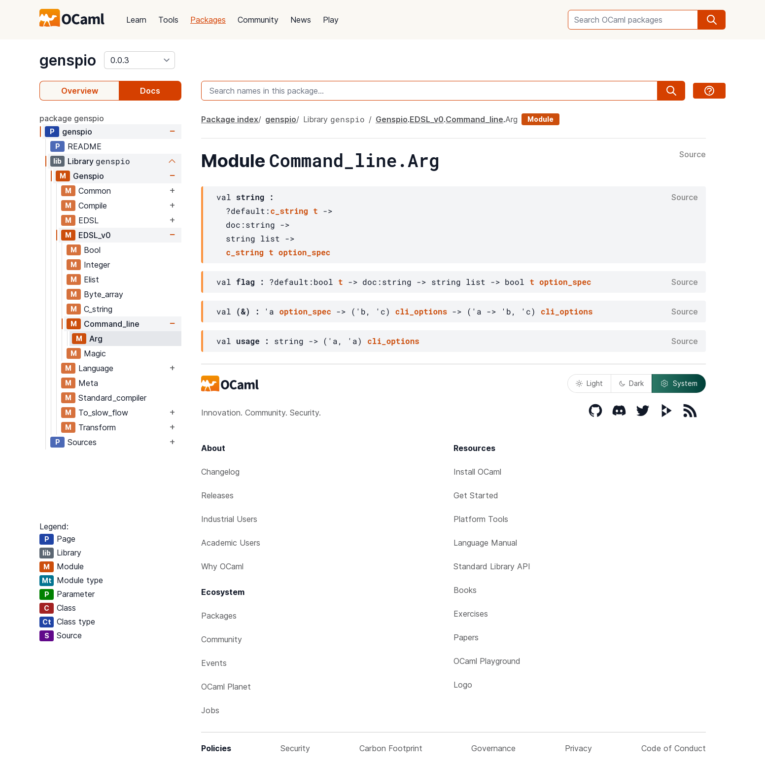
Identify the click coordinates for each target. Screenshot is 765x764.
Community (258, 20)
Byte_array (103, 294)
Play (331, 20)
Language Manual (485, 543)
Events (214, 663)
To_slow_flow (103, 412)
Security (295, 748)
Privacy (578, 748)
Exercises (470, 614)
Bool (92, 250)
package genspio (71, 118)
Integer (97, 265)
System (678, 383)
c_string (289, 211)
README (85, 146)
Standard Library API (491, 566)
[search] (712, 20)
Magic (95, 353)
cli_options (421, 311)
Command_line (111, 324)
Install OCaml (477, 472)
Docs (150, 91)
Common (94, 191)
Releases (217, 495)
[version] (139, 60)
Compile (92, 205)
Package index (229, 119)
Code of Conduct (673, 748)
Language (95, 368)
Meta (88, 383)
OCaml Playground (487, 661)
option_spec (304, 252)
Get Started (475, 495)
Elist (91, 279)
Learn (136, 20)
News (300, 20)
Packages (208, 20)
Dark (631, 383)
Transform (97, 427)
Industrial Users (229, 519)
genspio (67, 60)
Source (692, 154)
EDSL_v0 (94, 235)
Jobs (210, 710)
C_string (98, 309)
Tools (168, 20)
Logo (462, 685)
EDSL (88, 220)
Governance (493, 748)
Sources (82, 442)
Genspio (88, 176)
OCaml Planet (226, 687)
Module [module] (540, 119)
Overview (79, 91)
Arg (96, 339)
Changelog (220, 472)
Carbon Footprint (390, 748)
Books (465, 590)
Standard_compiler (112, 398)
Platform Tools (480, 519)
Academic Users (230, 543)
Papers (466, 637)
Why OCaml (222, 566)
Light (589, 383)
